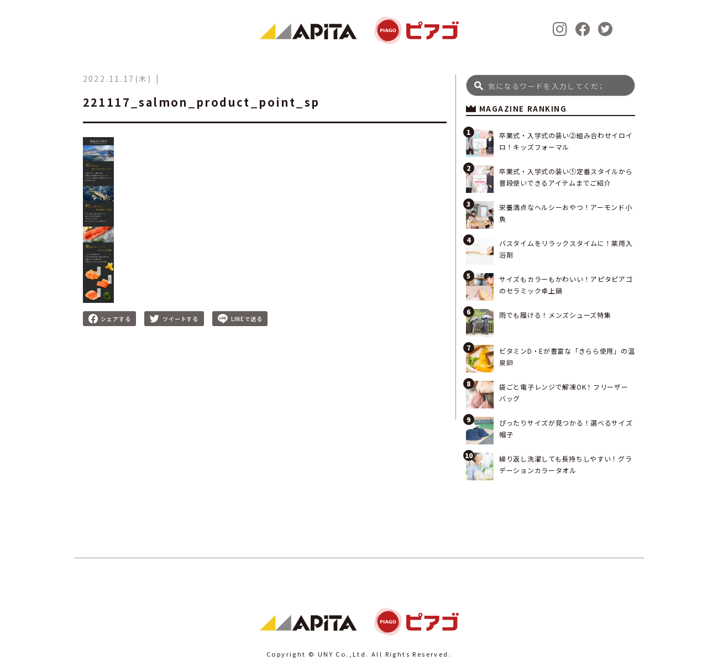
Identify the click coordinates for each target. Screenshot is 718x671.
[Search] (551, 85)
